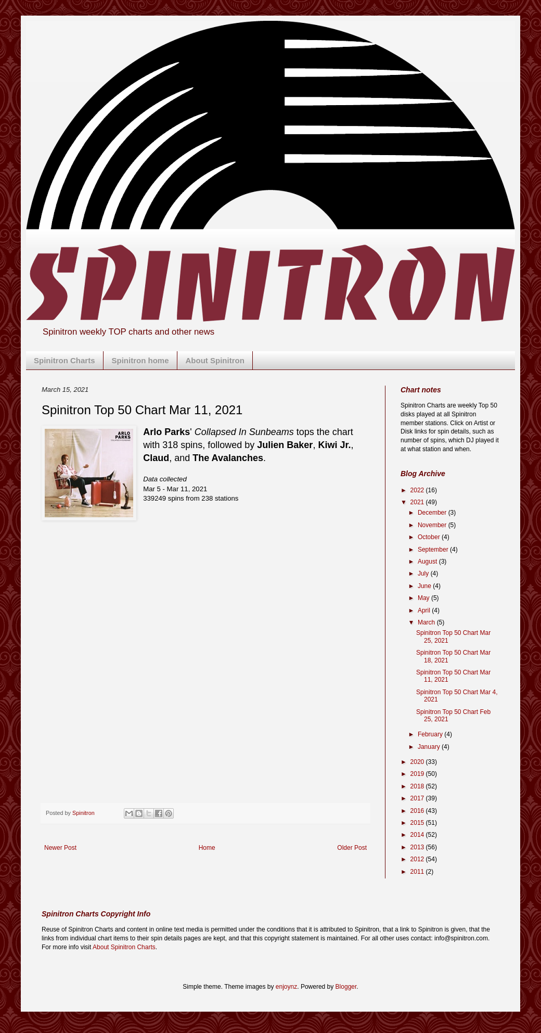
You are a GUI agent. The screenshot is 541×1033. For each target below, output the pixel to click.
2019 (418, 773)
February (431, 734)
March (427, 622)
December (433, 512)
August (428, 561)
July (424, 573)
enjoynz (286, 986)
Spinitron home (140, 360)
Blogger (346, 986)
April (425, 610)
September (434, 549)
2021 (418, 502)
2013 (418, 847)
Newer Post (60, 847)
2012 (418, 859)
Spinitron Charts (64, 360)
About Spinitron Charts (124, 947)
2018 (418, 786)
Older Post (352, 847)
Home (207, 847)
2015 (418, 822)
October (430, 537)
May (424, 598)
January (430, 746)
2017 (418, 798)
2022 (418, 490)
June (425, 586)
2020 (418, 762)
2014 (418, 834)
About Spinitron (215, 360)
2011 (418, 871)
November (433, 525)
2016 (418, 810)
